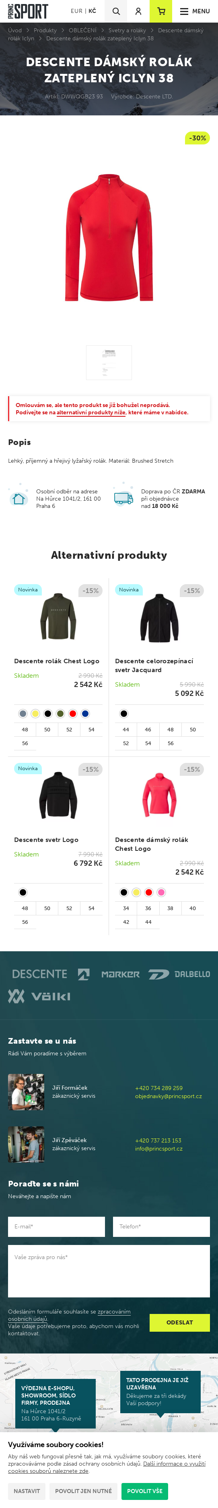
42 (126, 922)
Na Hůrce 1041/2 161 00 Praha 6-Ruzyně (55, 1403)
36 (148, 908)
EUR (76, 11)
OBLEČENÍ (83, 30)
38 (170, 908)
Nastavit (27, 1491)
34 (126, 908)
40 (192, 908)
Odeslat (180, 1322)
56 (25, 743)
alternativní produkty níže (91, 412)
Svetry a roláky (127, 30)
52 (69, 730)
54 (91, 730)
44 (126, 730)
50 (47, 730)
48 (25, 730)
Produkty (45, 30)
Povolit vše (144, 1491)
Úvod (15, 30)
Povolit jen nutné (83, 1491)
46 (148, 730)
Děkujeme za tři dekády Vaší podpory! (160, 1392)
